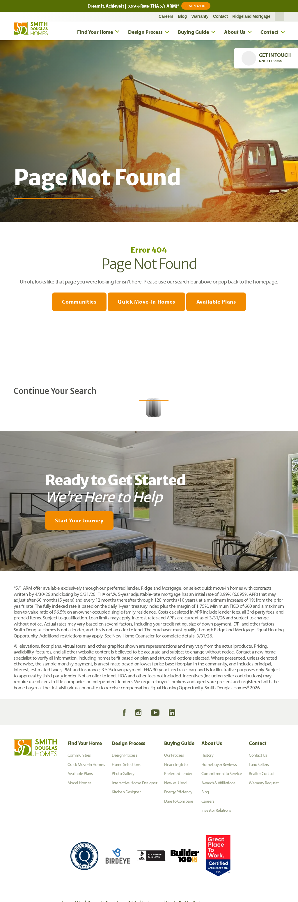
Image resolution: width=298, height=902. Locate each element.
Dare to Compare (178, 861)
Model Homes (79, 843)
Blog (182, 17)
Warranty (199, 17)
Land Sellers (259, 824)
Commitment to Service (221, 833)
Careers (166, 17)
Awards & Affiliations (218, 843)
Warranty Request (264, 843)
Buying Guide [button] (193, 32)
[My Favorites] (18, 635)
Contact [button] (269, 32)
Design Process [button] (145, 32)
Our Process (174, 815)
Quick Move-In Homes (146, 302)
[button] (279, 17)
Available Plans (217, 302)
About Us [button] (234, 32)
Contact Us (258, 815)
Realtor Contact (262, 833)
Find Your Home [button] (95, 32)
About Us (211, 803)
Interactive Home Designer (134, 843)
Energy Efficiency (178, 852)
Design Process (128, 803)
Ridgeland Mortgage (251, 17)
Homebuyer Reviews (219, 824)
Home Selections (126, 824)
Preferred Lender (178, 833)
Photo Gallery (123, 833)
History (207, 815)
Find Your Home (85, 803)
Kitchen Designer (126, 852)
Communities (78, 302)
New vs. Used (175, 843)
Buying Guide (179, 803)
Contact (220, 17)
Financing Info (175, 824)
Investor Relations (216, 870)
